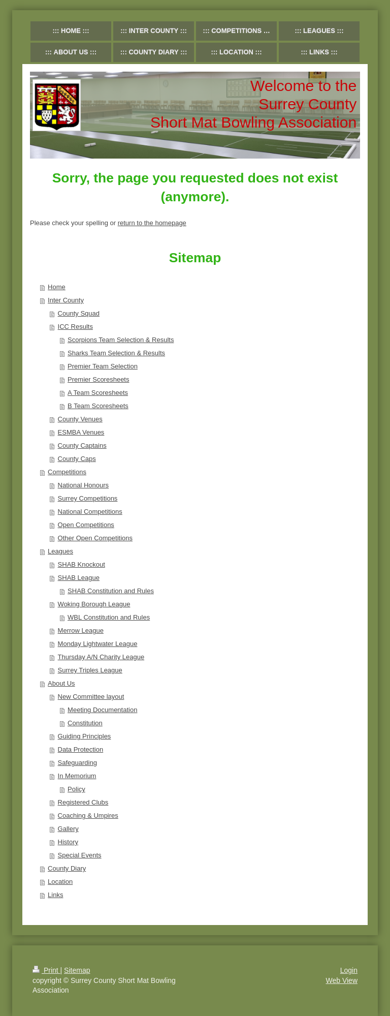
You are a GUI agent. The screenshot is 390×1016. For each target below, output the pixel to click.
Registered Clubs (83, 802)
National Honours (83, 485)
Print (46, 970)
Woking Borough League (94, 604)
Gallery (68, 829)
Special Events (80, 855)
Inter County (66, 300)
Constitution (85, 723)
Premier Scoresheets (98, 379)
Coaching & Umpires (88, 815)
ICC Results (75, 326)
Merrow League (81, 630)
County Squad (79, 313)
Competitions (67, 472)
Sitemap (77, 970)
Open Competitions (86, 525)
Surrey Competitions (88, 498)
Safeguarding (77, 762)
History (68, 842)
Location (60, 881)
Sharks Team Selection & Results (116, 353)
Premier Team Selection (103, 366)
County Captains (82, 445)
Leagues (60, 551)
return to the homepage (152, 223)
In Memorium (77, 776)
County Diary (67, 868)
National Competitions (90, 511)
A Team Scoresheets (98, 392)
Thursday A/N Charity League (101, 657)
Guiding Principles (84, 736)
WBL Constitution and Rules (109, 617)
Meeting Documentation (102, 710)
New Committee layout (91, 696)
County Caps (77, 459)
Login (349, 970)
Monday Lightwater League (98, 644)
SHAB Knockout (81, 564)
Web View (342, 980)
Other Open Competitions (95, 538)
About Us (61, 683)
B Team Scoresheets (98, 406)
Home (57, 287)
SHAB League (79, 577)
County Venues (80, 419)
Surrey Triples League (90, 670)
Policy (76, 789)
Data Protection (81, 749)
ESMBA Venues (81, 432)
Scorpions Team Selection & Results (121, 340)
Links (55, 895)
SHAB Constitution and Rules (111, 591)
